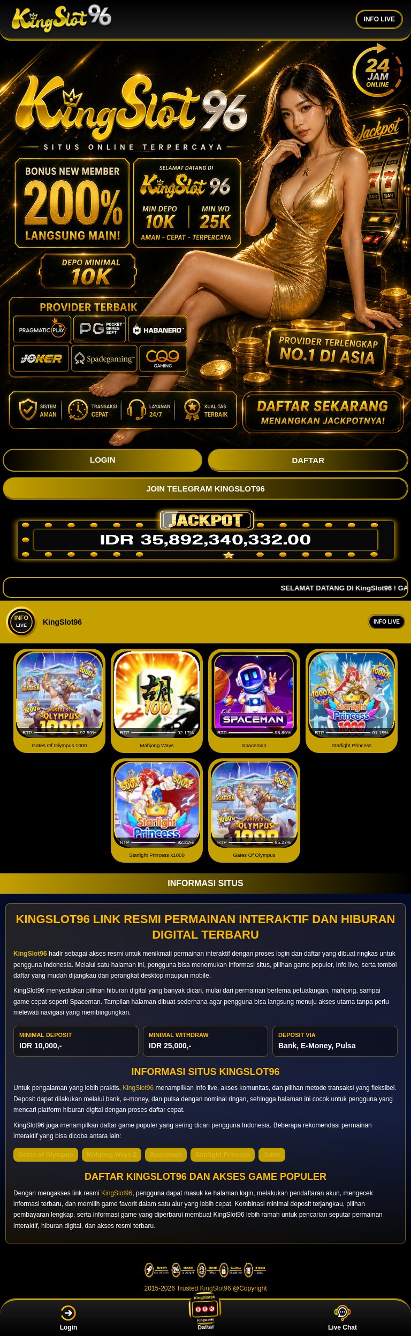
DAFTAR (308, 460)
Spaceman (166, 1154)
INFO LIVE (379, 19)
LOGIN (103, 459)
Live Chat (342, 1318)
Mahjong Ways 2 (112, 1154)
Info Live (387, 622)
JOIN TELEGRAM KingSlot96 (205, 488)
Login (69, 1318)
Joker (271, 1154)
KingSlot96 (138, 1088)
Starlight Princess (222, 1154)
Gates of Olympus (45, 1154)
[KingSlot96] (61, 19)
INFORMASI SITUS (205, 883)
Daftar (205, 1318)
